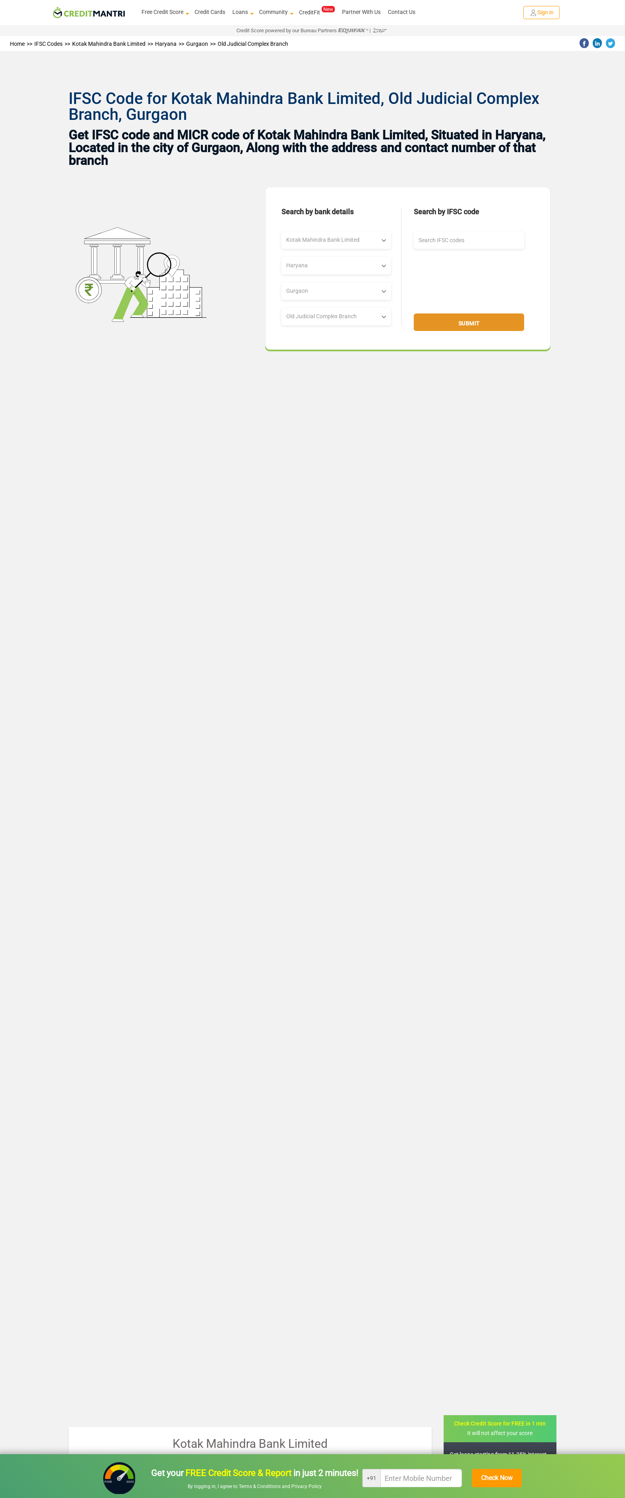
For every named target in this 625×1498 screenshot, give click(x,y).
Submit (469, 323)
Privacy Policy (306, 1486)
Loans (242, 12)
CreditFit (316, 12)
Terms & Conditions (260, 1486)
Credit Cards (210, 12)
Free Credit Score (164, 12)
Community (275, 12)
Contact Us (401, 12)
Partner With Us (361, 12)
